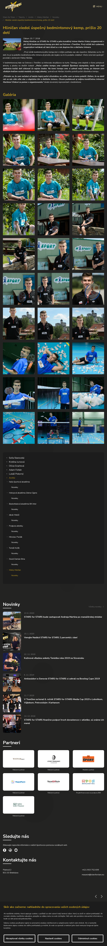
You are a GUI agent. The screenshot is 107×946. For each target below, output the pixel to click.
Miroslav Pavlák (15, 537)
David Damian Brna (17, 559)
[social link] (4, 850)
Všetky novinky (95, 606)
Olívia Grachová (16, 465)
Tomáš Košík (14, 548)
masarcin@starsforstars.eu (93, 874)
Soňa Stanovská (16, 457)
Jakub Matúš (14, 515)
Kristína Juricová (16, 461)
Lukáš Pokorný (16, 473)
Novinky (55, 17)
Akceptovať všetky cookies (19, 938)
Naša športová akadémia (19, 482)
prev (96, 896)
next (102, 896)
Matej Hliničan (43, 17)
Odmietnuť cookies (87, 938)
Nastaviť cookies (53, 938)
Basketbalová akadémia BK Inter (22, 504)
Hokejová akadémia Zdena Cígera (23, 493)
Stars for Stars (9, 17)
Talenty (22, 17)
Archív (30, 17)
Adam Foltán (15, 469)
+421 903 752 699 (90, 869)
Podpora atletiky (16, 526)
